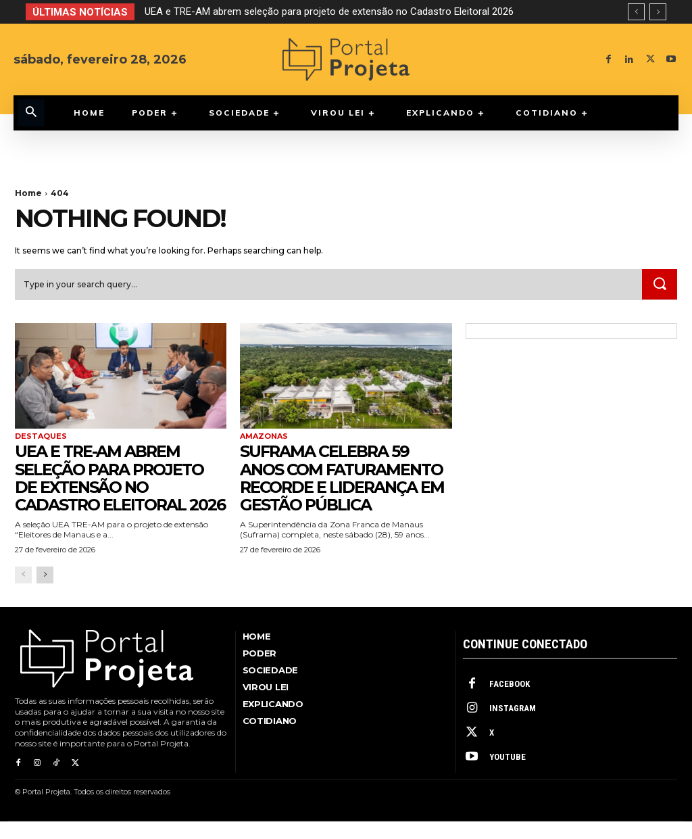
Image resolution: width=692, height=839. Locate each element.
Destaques (41, 437)
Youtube (507, 775)
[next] (657, 11)
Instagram (512, 726)
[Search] (659, 284)
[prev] (636, 11)
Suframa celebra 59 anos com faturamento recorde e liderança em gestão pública (343, 477)
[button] (31, 112)
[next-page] (44, 593)
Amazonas (264, 437)
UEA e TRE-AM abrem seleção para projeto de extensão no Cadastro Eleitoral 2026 (329, 11)
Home (28, 193)
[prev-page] (23, 593)
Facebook (509, 702)
